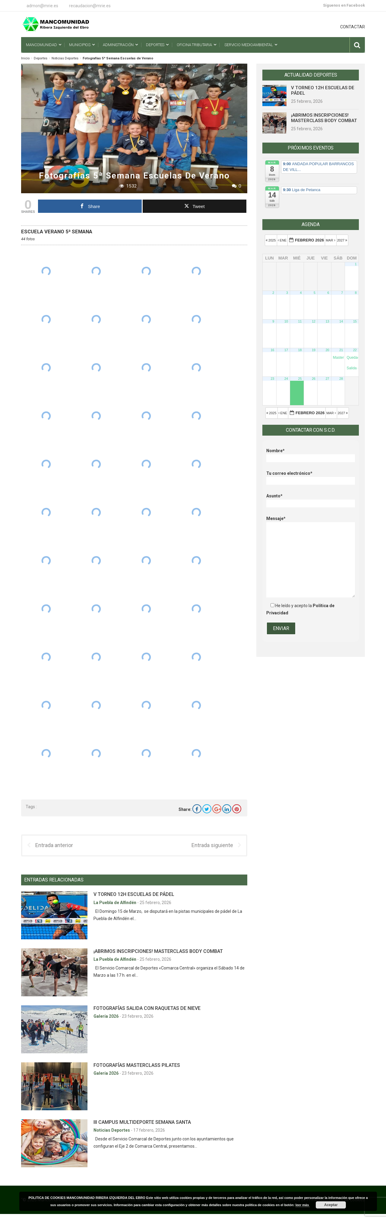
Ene (283, 240)
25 (300, 378)
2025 (271, 240)
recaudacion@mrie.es (90, 5)
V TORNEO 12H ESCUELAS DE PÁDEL (133, 894)
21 (341, 350)
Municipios (79, 45)
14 (341, 321)
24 (286, 378)
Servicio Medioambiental (248, 45)
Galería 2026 (106, 1016)
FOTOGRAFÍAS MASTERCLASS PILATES (136, 1065)
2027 (342, 240)
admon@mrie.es (42, 5)
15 (355, 321)
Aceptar (331, 1205)
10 (286, 321)
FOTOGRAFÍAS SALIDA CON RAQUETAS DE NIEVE (147, 1008)
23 (272, 378)
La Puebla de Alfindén (115, 902)
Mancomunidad (41, 45)
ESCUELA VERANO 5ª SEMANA (56, 232)
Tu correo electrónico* (310, 477)
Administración (118, 45)
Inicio (25, 58)
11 (300, 321)
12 (313, 321)
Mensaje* (310, 522)
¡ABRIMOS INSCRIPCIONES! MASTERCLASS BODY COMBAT (158, 951)
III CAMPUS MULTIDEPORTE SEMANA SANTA (142, 1122)
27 (327, 378)
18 (300, 350)
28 (341, 378)
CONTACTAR (352, 26)
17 (286, 350)
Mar (331, 240)
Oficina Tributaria (194, 45)
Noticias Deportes (65, 58)
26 (313, 378)
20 (327, 350)
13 (327, 321)
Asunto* (310, 499)
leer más (303, 1205)
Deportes (155, 45)
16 (272, 350)
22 (355, 350)
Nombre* (310, 454)
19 (313, 350)
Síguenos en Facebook (344, 5)
